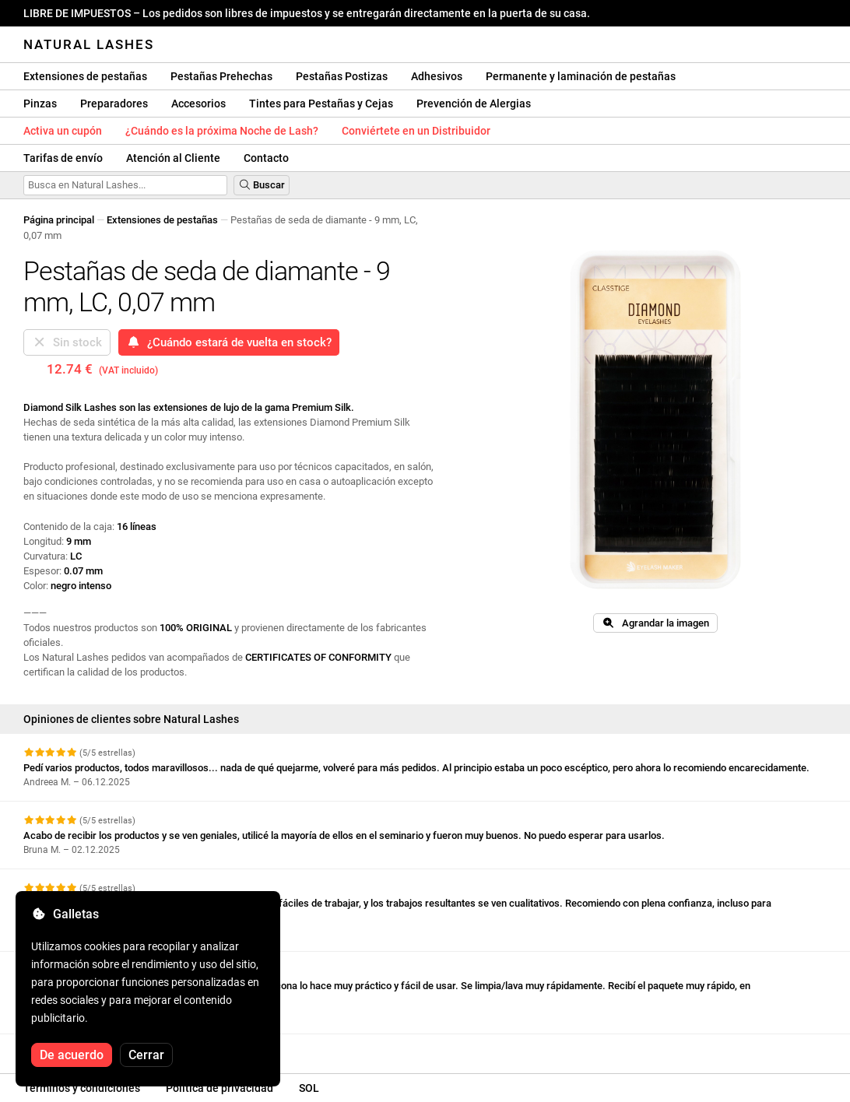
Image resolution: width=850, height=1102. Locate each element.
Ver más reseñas (70, 1048)
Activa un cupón (62, 131)
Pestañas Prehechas (221, 76)
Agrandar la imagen (655, 623)
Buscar (261, 185)
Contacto (266, 158)
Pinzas (40, 103)
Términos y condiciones (81, 1088)
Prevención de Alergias (473, 103)
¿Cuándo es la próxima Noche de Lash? (221, 131)
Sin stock (67, 342)
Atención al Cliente (173, 158)
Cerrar (146, 1055)
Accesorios (198, 103)
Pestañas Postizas (342, 76)
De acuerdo (72, 1055)
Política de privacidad (219, 1088)
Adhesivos (436, 76)
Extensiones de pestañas (85, 76)
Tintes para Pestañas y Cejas (321, 103)
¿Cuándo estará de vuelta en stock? (229, 342)
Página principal (58, 220)
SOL (309, 1088)
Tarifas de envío (63, 158)
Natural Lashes (88, 44)
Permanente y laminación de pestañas (581, 76)
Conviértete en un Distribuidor (416, 131)
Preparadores (114, 103)
